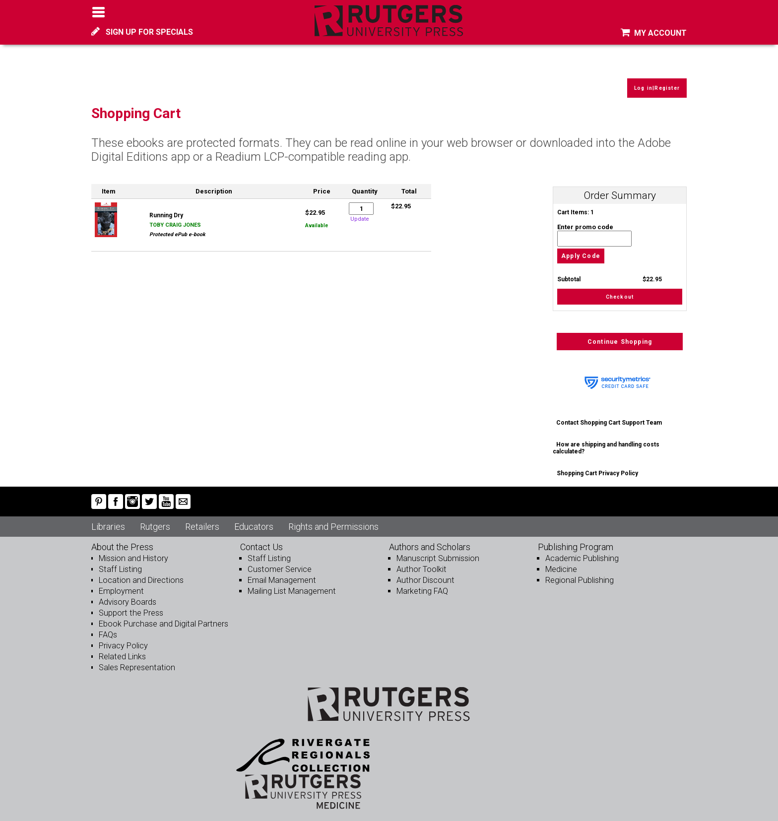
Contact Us (261, 542)
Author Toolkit (420, 564)
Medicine (561, 564)
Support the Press (130, 608)
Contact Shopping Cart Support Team (609, 417)
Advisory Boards (127, 597)
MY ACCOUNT (654, 33)
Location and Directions (140, 575)
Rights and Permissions (333, 521)
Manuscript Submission (436, 553)
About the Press (122, 542)
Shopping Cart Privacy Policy (597, 468)
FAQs (108, 629)
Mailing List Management (290, 586)
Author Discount (424, 575)
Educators (253, 521)
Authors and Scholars (429, 542)
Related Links (122, 651)
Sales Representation (136, 662)
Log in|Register (654, 81)
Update (359, 212)
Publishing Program (575, 542)
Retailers (202, 521)
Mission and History (132, 553)
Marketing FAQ (421, 586)
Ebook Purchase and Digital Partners (162, 619)
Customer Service (279, 564)
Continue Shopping (619, 336)
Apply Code (580, 249)
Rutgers (155, 521)
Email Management (281, 575)
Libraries (108, 521)
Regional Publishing (578, 575)
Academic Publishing (581, 553)
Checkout (620, 291)
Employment (121, 586)
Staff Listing (119, 564)
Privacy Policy (123, 640)
